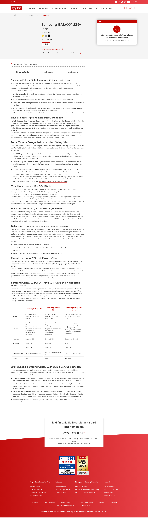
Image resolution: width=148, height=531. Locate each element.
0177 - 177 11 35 (73, 447)
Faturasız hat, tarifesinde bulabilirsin (60, 53)
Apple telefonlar (36, 509)
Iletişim (13, 2)
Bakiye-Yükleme (58, 8)
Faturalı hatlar (35, 500)
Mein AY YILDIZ (109, 509)
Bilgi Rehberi (106, 8)
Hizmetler (73, 8)
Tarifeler (32, 8)
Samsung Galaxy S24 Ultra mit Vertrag (53, 195)
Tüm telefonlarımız (36, 503)
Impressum (35, 516)
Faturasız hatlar (61, 500)
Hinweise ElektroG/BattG (65, 519)
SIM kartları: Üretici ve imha (25, 65)
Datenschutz (66, 516)
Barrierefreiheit (86, 519)
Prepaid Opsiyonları (63, 503)
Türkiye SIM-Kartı (81, 500)
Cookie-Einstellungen (85, 516)
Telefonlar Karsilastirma (38, 506)
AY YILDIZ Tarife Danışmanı (85, 506)
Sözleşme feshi (109, 500)
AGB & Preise (50, 516)
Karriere (114, 516)
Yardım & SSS (109, 506)
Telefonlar (43, 8)
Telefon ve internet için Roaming (87, 503)
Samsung (46, 15)
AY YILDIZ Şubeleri (111, 503)
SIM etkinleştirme (89, 8)
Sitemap (102, 516)
